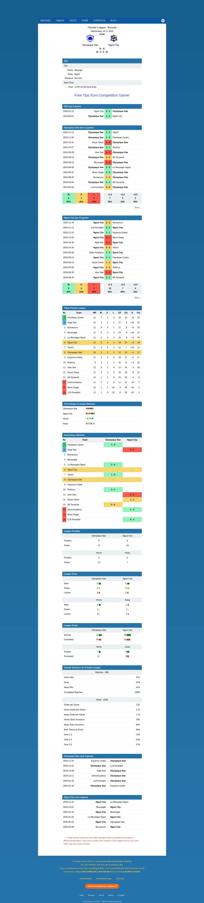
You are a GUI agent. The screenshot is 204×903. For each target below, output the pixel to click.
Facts (73, 20)
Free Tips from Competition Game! (102, 95)
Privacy (91, 895)
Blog (113, 20)
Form (85, 20)
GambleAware (86, 879)
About (110, 895)
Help (82, 895)
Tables (60, 20)
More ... (138, 207)
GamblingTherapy (104, 879)
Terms (101, 895)
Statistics (99, 20)
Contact (121, 895)
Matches (46, 20)
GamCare (120, 879)
